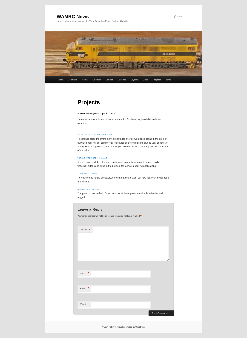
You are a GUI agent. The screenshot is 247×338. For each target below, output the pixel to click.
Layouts (134, 80)
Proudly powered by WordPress (131, 327)
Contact (109, 80)
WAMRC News (73, 16)
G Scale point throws (89, 189)
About (84, 80)
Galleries (122, 80)
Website (83, 304)
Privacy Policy (108, 327)
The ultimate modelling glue (92, 158)
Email (84, 288)
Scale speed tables (88, 174)
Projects (157, 80)
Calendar (96, 80)
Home (60, 80)
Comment (85, 229)
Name (84, 273)
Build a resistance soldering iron (95, 135)
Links (145, 80)
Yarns (168, 80)
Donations (72, 80)
